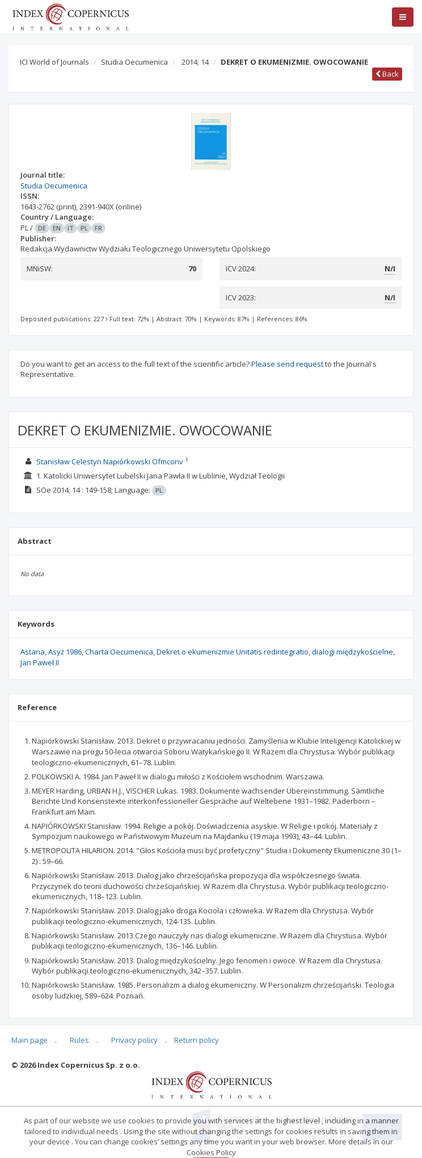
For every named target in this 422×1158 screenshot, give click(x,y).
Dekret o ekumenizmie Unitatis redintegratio (233, 652)
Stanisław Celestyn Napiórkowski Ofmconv (109, 461)
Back (387, 74)
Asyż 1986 (65, 652)
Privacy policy (134, 1040)
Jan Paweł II (39, 662)
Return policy (196, 1040)
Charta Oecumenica (119, 652)
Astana (32, 652)
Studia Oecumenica (134, 62)
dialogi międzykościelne (352, 652)
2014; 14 (195, 62)
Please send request (287, 364)
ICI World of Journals (54, 62)
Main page (29, 1040)
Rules (79, 1040)
